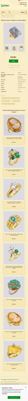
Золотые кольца (16, 100)
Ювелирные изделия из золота (8, 103)
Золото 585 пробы (6, 100)
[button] (25, 387)
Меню (4, 12)
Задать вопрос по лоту (14, 65)
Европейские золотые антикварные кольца (10, 98)
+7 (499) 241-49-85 (23, 2)
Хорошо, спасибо (14, 397)
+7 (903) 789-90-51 (23, 4)
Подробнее (4, 393)
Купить (13, 61)
